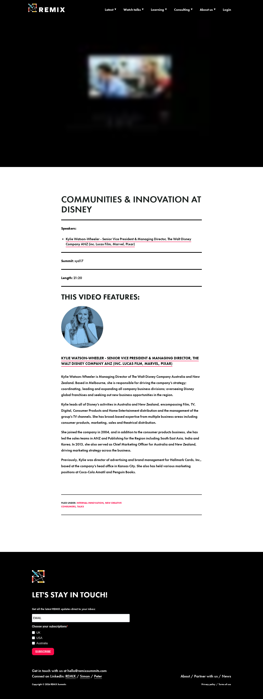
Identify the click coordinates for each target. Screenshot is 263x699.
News (226, 676)
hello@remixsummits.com (87, 670)
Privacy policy (208, 684)
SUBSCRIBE (43, 651)
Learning (157, 9)
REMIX (70, 676)
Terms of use (225, 684)
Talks (80, 506)
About (185, 676)
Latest (109, 9)
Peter (98, 676)
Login (227, 9)
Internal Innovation (90, 502)
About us (206, 9)
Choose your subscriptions (49, 626)
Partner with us (206, 676)
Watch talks (132, 9)
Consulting (182, 9)
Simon (85, 676)
